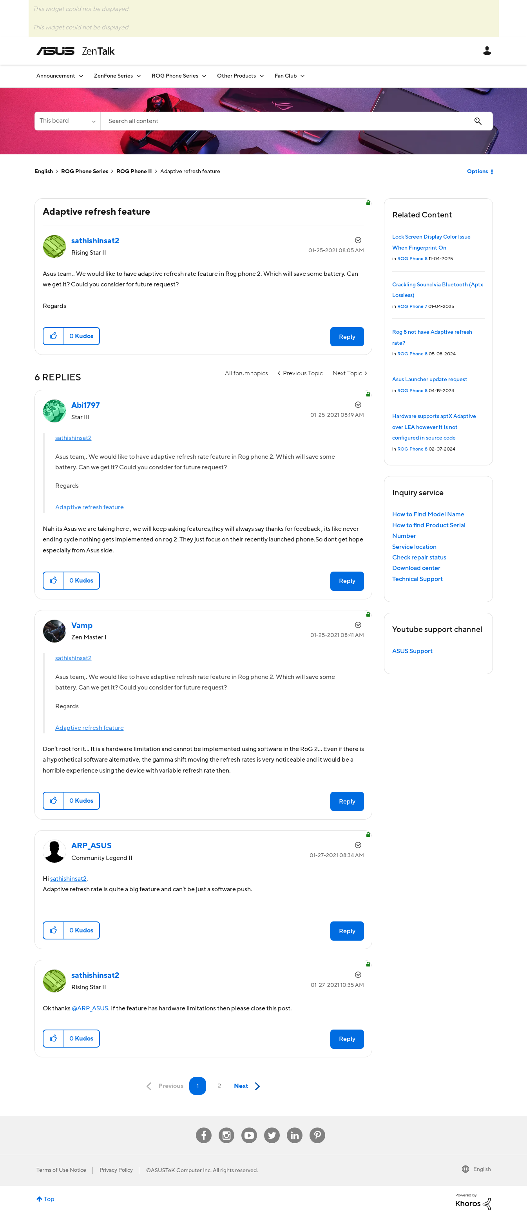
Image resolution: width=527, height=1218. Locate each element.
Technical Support (417, 579)
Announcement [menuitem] (55, 76)
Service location (414, 547)
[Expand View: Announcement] (81, 75)
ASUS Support (412, 651)
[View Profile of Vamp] (81, 626)
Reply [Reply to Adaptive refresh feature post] (347, 337)
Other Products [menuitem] (236, 76)
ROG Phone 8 (412, 259)
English (43, 171)
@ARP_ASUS (90, 1008)
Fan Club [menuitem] (286, 76)
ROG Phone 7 (412, 306)
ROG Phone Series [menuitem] (175, 76)
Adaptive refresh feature (89, 507)
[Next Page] (249, 1086)
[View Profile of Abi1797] (85, 405)
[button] (53, 336)
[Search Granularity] (67, 121)
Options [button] (477, 171)
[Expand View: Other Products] (262, 75)
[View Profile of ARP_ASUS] (91, 846)
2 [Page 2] (219, 1086)
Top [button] (49, 1199)
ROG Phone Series (84, 171)
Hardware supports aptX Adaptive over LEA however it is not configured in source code (434, 427)
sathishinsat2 (73, 438)
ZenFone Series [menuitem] (113, 76)
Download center (416, 568)
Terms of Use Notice (61, 1170)
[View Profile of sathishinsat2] (95, 241)
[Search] (296, 121)
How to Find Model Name (428, 514)
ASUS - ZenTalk (75, 51)
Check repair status (419, 557)
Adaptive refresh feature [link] (190, 171)
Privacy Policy (116, 1170)
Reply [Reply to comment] (347, 581)
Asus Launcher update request (429, 379)
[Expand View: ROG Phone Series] (204, 75)
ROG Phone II (134, 171)
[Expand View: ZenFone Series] (139, 75)
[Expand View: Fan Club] (302, 75)
